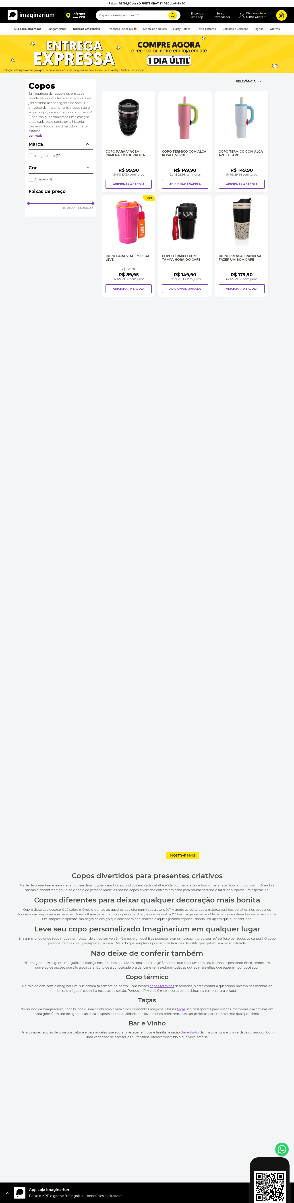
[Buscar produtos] (172, 15)
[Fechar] (7, 1192)
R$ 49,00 (68, 207)
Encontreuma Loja (197, 15)
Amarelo (43, 179)
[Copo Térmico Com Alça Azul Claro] (241, 141)
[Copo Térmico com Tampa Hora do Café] (185, 246)
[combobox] (138, 15)
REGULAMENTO (174, 3)
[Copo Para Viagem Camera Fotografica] (128, 141)
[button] (75, 15)
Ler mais (35, 136)
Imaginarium (48, 156)
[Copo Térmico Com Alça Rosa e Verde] (185, 141)
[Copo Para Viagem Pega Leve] (128, 246)
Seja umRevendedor (222, 15)
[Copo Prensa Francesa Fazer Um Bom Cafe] (241, 246)
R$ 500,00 (84, 207)
